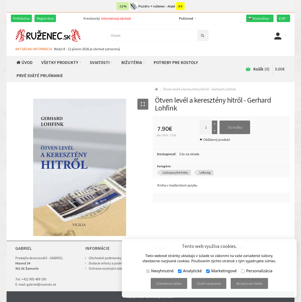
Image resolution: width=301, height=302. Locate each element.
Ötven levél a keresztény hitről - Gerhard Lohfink (199, 89)
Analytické (190, 270)
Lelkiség (205, 172)
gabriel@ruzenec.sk (41, 284)
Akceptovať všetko (249, 283)
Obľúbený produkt (216, 139)
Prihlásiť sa (21, 18)
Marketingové (221, 270)
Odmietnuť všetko (169, 283)
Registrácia (45, 18)
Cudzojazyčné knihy (175, 172)
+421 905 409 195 (33, 279)
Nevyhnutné (160, 270)
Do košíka (235, 127)
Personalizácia (256, 270)
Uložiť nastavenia (209, 283)
